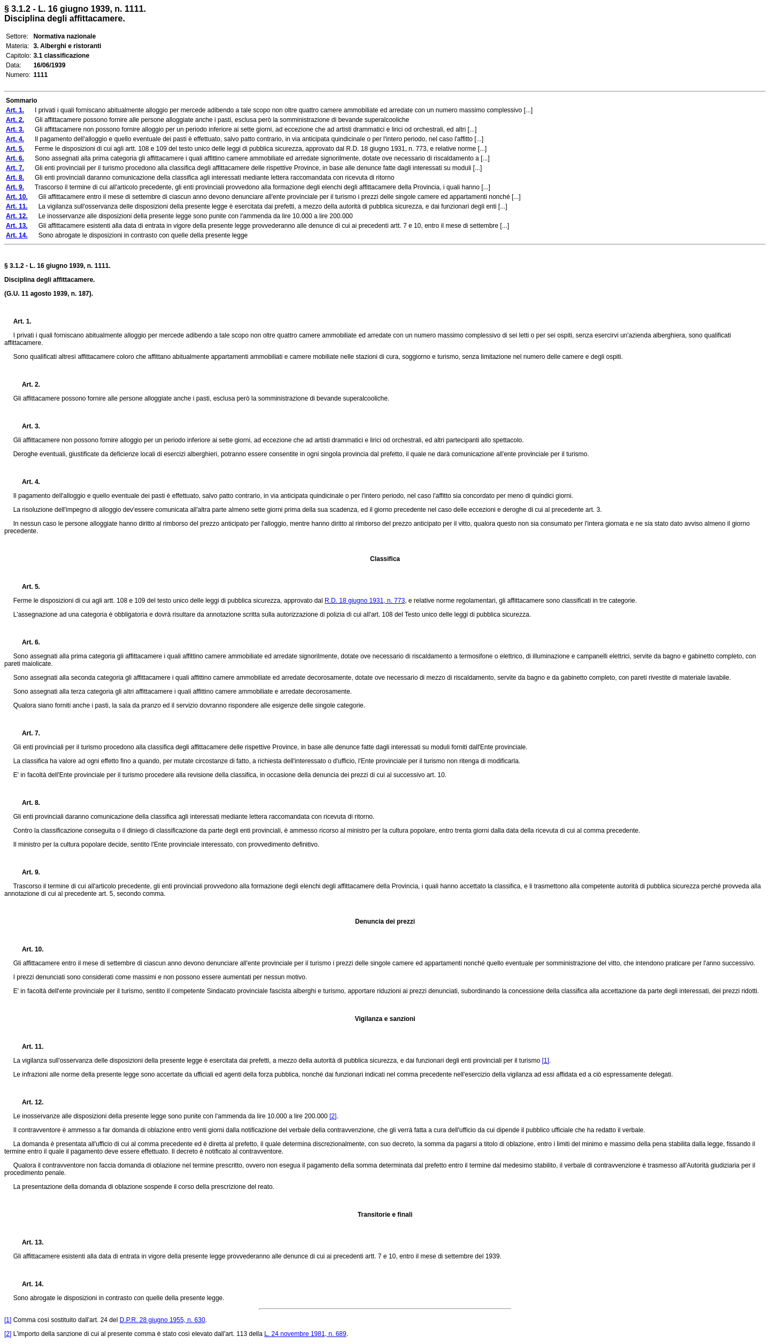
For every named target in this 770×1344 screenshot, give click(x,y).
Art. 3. (26, 426)
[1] (545, 1060)
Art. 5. (26, 586)
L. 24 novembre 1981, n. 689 (305, 1334)
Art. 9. (26, 872)
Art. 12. (28, 1102)
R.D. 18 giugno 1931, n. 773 (365, 600)
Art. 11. (28, 1046)
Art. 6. (26, 642)
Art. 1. (22, 321)
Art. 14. (28, 1284)
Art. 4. (26, 482)
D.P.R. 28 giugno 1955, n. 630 (162, 1320)
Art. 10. (28, 949)
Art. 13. (28, 1242)
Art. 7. (26, 733)
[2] (332, 1116)
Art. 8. (26, 803)
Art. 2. (26, 384)
